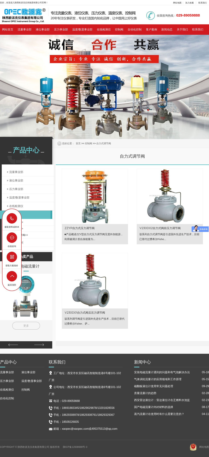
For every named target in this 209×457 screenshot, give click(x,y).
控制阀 (119, 29)
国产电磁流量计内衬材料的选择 (171, 407)
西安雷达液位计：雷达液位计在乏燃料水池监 (171, 400)
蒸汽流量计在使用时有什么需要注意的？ (171, 414)
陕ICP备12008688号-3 (75, 447)
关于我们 (182, 29)
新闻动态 (166, 29)
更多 (26, 325)
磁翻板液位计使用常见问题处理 (171, 386)
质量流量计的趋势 (171, 393)
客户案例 (151, 29)
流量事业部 (25, 29)
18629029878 (12, 218)
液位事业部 (43, 29)
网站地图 (177, 3)
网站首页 (7, 29)
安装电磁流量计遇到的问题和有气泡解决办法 (171, 372)
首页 (78, 143)
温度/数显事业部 (82, 29)
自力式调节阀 (103, 143)
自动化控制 (135, 29)
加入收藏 (189, 3)
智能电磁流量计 (26, 266)
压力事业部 (61, 29)
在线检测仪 (104, 29)
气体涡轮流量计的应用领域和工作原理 (171, 379)
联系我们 (202, 3)
